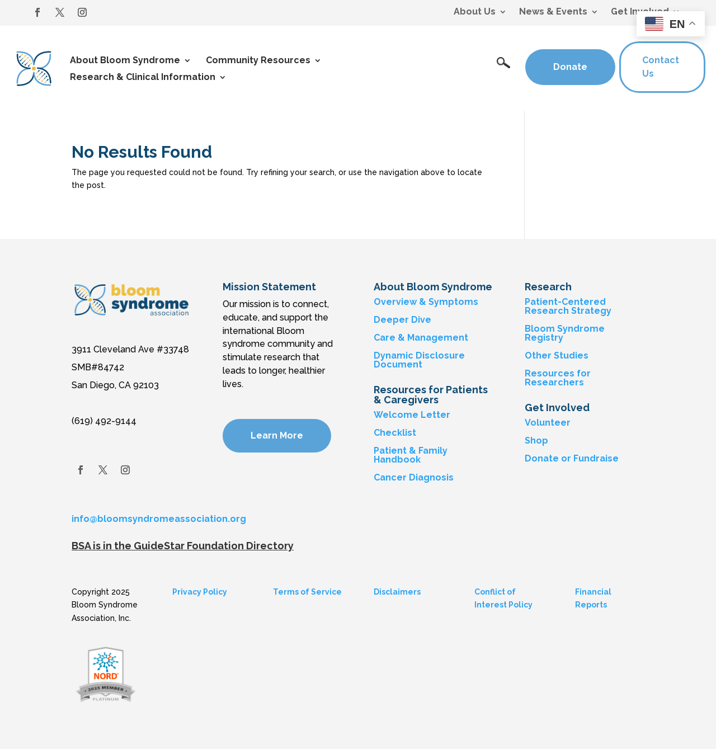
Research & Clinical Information (142, 77)
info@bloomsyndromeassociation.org (159, 519)
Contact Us (660, 67)
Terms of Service (307, 591)
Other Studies (556, 355)
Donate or (548, 458)
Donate (570, 67)
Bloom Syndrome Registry (565, 333)
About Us (475, 12)
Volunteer (548, 422)
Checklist (395, 432)
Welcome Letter (412, 414)
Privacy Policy (199, 591)
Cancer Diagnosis (414, 477)
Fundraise (596, 458)
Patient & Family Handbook (410, 455)
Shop (536, 440)
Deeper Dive (402, 319)
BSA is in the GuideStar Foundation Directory (183, 546)
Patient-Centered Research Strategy (568, 306)
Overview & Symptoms (426, 301)
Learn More (277, 435)
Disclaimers (397, 591)
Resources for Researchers (558, 378)
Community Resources (258, 60)
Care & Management (421, 337)
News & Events (553, 12)
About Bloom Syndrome (125, 60)
